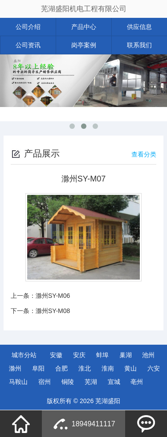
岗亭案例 (83, 45)
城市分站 (24, 355)
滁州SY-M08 (53, 310)
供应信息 (139, 26)
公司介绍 (28, 26)
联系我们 (139, 45)
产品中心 (83, 26)
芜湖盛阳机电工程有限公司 (83, 8)
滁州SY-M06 (53, 295)
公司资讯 (28, 45)
